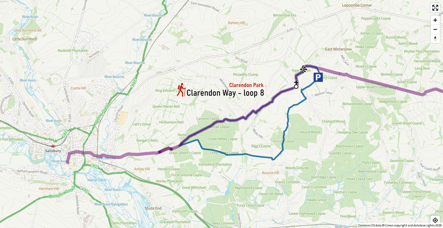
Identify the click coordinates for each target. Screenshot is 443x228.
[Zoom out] (435, 29)
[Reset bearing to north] (435, 38)
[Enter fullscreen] (435, 7)
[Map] (221, 114)
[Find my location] (435, 220)
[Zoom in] (435, 20)
